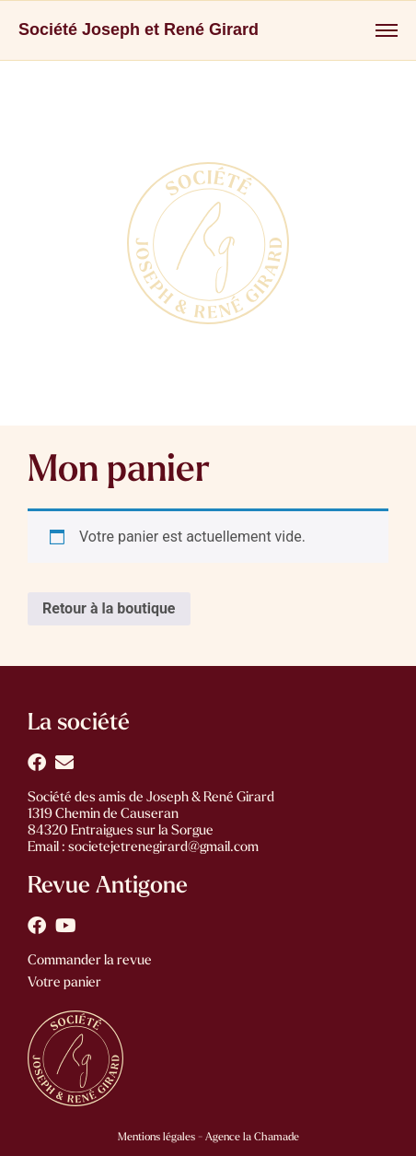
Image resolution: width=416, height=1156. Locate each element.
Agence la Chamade (250, 1137)
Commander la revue (90, 961)
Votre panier (64, 983)
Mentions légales (156, 1137)
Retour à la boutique (109, 608)
